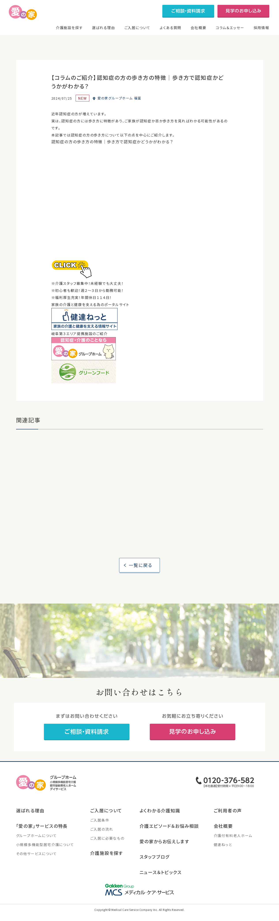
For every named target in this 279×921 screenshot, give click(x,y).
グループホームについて (36, 844)
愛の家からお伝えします (164, 850)
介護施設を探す (69, 27)
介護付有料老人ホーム (233, 844)
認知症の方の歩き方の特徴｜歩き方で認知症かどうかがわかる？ (112, 147)
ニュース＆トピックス (161, 881)
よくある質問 (170, 27)
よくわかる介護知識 (160, 820)
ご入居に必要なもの (107, 847)
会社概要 (198, 27)
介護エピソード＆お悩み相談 (169, 835)
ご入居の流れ (101, 838)
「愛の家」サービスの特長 (42, 835)
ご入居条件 (99, 829)
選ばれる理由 (103, 27)
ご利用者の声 (228, 820)
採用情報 (261, 27)
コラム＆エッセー (230, 27)
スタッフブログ (155, 866)
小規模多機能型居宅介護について (45, 853)
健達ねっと (223, 853)
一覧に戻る (140, 574)
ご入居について (137, 27)
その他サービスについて (36, 862)
